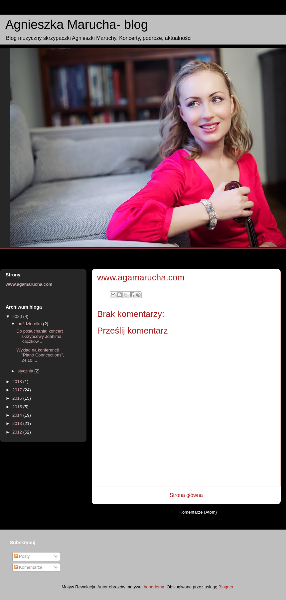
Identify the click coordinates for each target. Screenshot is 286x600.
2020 (17, 316)
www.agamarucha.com (29, 284)
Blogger (225, 586)
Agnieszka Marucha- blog (76, 25)
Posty (22, 556)
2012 (17, 432)
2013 (17, 423)
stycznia (26, 370)
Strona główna (186, 495)
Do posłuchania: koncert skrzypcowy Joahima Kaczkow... (39, 336)
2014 (17, 415)
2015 (17, 406)
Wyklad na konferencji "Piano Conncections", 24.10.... (40, 355)
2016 (17, 398)
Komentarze (28, 567)
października (30, 323)
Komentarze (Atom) (198, 512)
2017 (17, 389)
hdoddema (154, 586)
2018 (17, 381)
